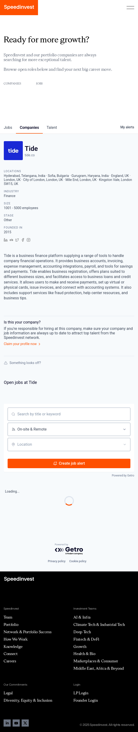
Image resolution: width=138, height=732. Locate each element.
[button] (130, 7)
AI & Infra (81, 617)
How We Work (15, 639)
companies (29, 127)
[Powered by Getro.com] (69, 549)
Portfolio (11, 624)
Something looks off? (22, 363)
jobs (8, 127)
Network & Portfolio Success (27, 631)
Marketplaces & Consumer (95, 661)
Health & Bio (84, 653)
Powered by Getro (123, 475)
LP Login (80, 693)
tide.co (30, 155)
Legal (8, 693)
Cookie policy (77, 561)
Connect (11, 653)
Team (8, 617)
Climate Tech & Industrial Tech (99, 624)
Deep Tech (82, 631)
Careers (10, 661)
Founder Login (85, 700)
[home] (19, 7)
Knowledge (13, 646)
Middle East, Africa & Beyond (98, 668)
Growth (79, 646)
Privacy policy (56, 561)
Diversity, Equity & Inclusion (28, 700)
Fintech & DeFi (86, 639)
